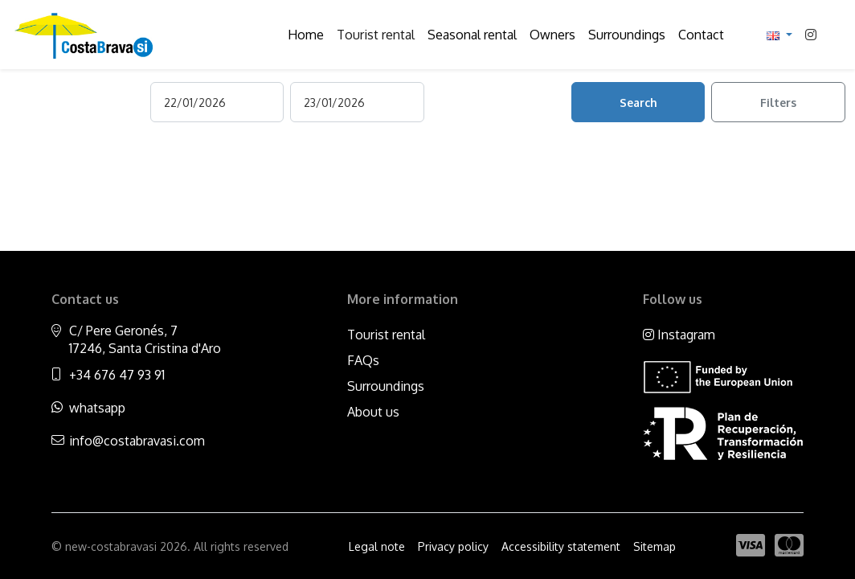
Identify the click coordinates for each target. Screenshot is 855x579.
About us (373, 412)
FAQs (363, 360)
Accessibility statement (560, 546)
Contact (701, 35)
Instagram (679, 334)
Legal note (377, 546)
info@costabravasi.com (137, 441)
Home (306, 35)
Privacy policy (453, 546)
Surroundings (626, 35)
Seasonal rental (472, 35)
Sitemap (654, 546)
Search (638, 102)
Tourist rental (376, 35)
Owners (552, 35)
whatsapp (97, 408)
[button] (779, 35)
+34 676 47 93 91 (117, 375)
